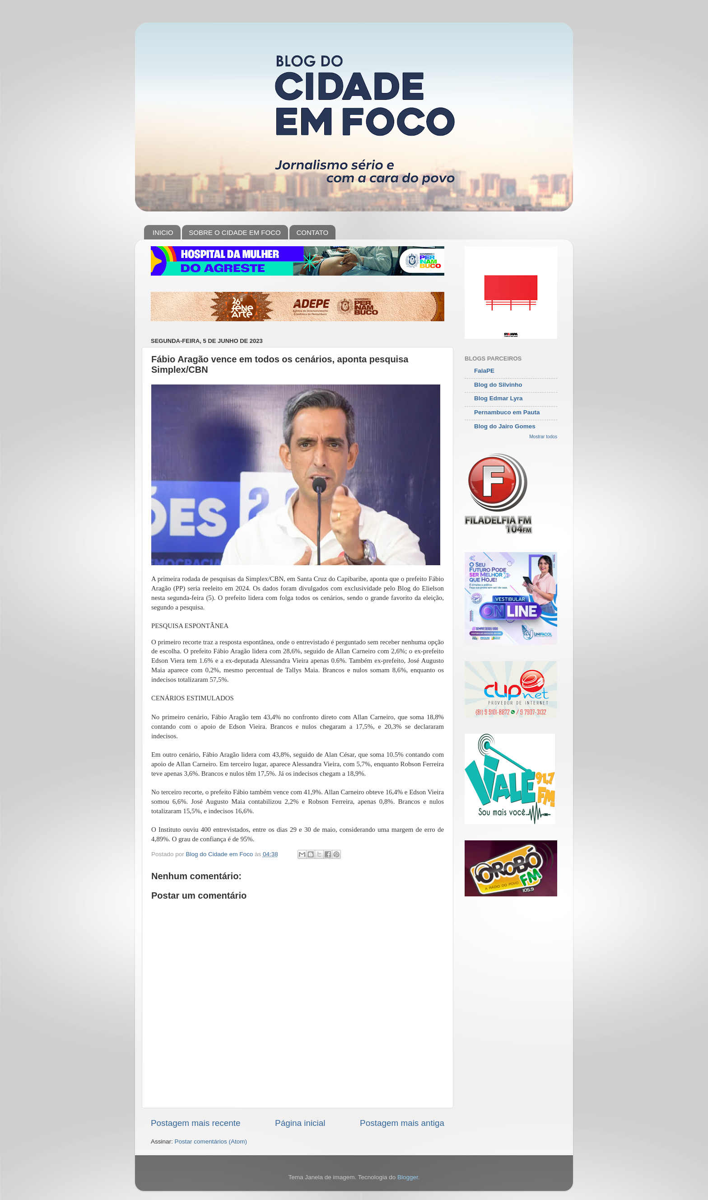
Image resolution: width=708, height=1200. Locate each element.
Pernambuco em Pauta (507, 412)
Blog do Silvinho (498, 384)
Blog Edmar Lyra (498, 398)
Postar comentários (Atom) (211, 1141)
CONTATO (312, 232)
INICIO (163, 232)
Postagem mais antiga (402, 1123)
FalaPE (484, 370)
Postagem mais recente (195, 1123)
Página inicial (300, 1123)
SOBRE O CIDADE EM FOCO (234, 232)
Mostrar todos (543, 436)
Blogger (407, 1177)
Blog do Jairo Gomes (505, 426)
